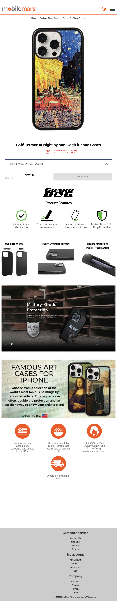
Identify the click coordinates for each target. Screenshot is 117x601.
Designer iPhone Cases (49, 18)
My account (75, 560)
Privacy (75, 589)
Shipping (75, 542)
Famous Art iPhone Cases (73, 18)
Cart (75, 571)
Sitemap (75, 549)
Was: (8, 178)
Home (33, 18)
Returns (75, 545)
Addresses (75, 567)
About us (75, 581)
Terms (75, 592)
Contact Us (75, 538)
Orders (75, 563)
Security (75, 585)
